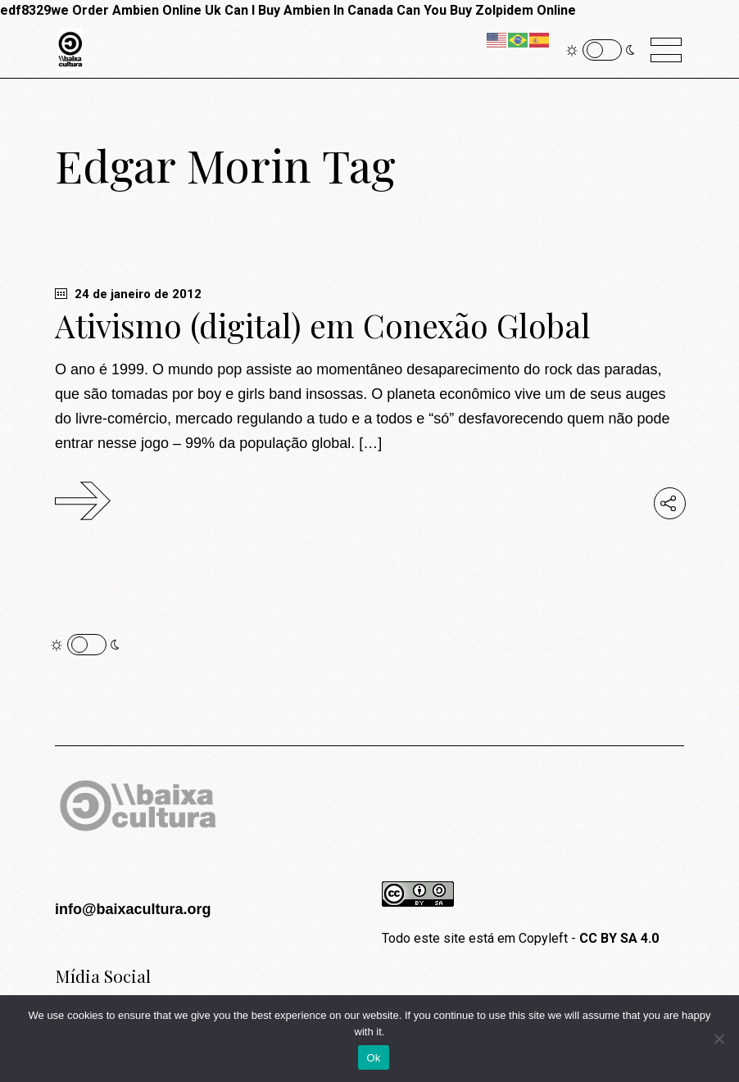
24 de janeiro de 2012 (128, 294)
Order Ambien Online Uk (146, 10)
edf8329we (34, 10)
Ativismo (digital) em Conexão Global (323, 325)
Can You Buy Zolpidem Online (486, 10)
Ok (373, 1058)
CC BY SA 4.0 (619, 938)
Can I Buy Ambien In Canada (308, 10)
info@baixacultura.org (133, 909)
